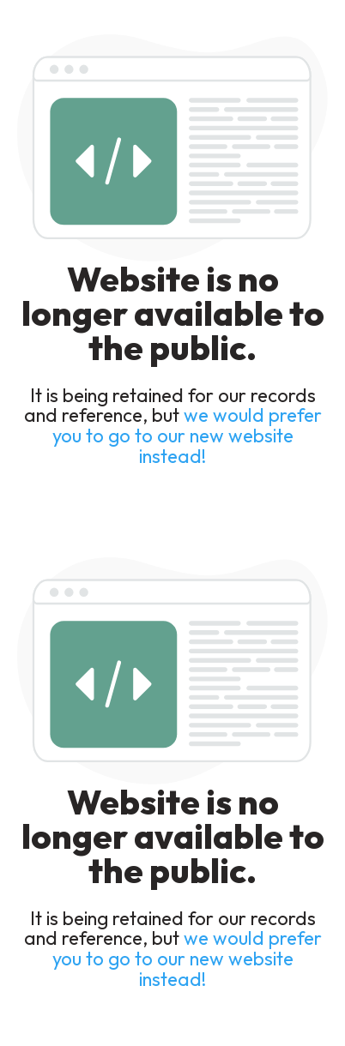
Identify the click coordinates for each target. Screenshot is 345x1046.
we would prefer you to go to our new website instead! (187, 435)
